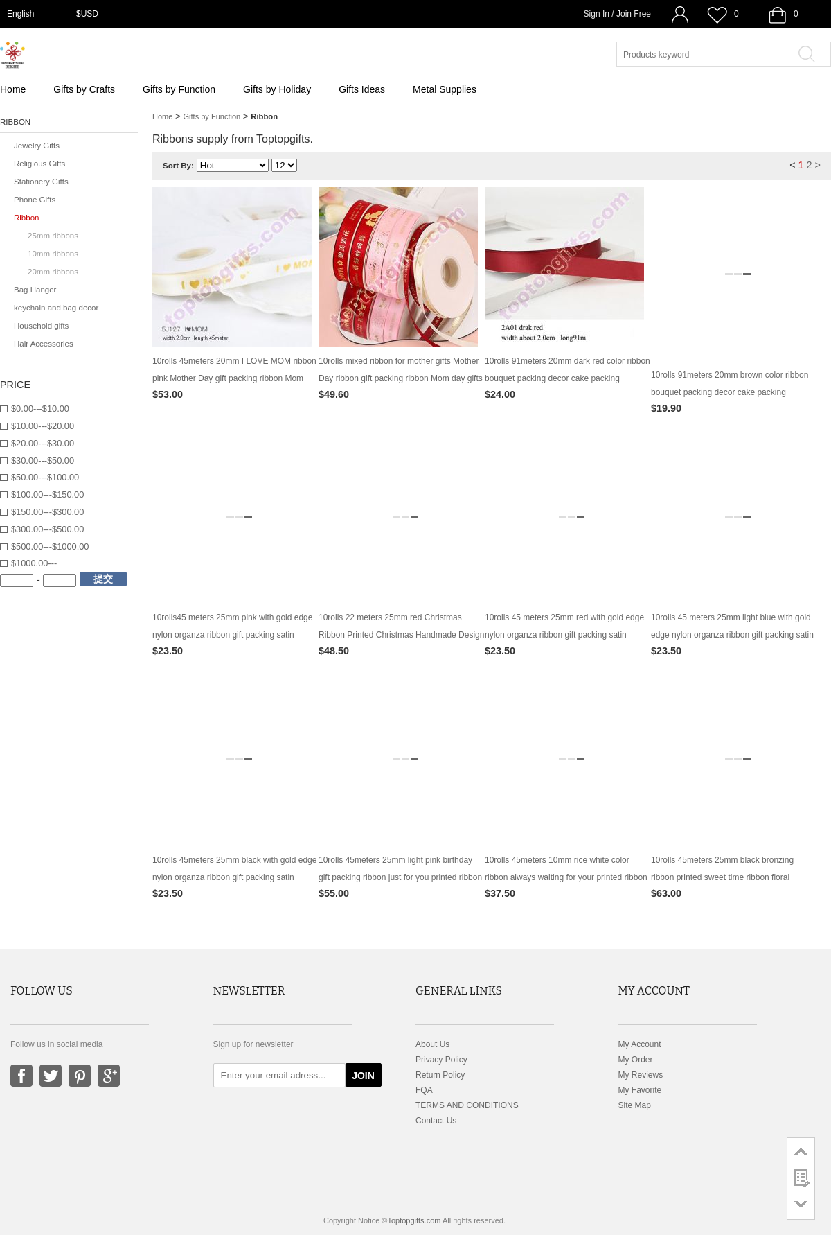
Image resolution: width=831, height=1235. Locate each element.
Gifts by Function (179, 89)
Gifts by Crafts (84, 89)
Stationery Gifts (41, 181)
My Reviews (640, 1075)
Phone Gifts (34, 199)
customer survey (801, 1177)
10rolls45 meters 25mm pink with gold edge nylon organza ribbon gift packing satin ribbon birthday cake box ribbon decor (232, 635)
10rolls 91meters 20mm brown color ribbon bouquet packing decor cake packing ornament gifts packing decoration (729, 392)
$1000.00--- (34, 563)
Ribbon (26, 217)
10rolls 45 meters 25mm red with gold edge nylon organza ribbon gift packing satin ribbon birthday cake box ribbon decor (564, 635)
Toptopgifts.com (413, 1220)
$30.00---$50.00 (42, 460)
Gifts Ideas (362, 89)
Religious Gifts (39, 163)
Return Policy (440, 1075)
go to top (801, 1150)
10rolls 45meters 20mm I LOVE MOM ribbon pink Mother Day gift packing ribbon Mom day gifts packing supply (234, 378)
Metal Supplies (444, 89)
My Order (635, 1060)
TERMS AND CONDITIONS (467, 1105)
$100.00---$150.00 (47, 494)
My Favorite (640, 1090)
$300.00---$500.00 (47, 529)
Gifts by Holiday (277, 89)
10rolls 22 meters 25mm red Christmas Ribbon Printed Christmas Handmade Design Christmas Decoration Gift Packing (401, 635)
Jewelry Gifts (37, 145)
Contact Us (436, 1120)
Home (13, 89)
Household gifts (41, 326)
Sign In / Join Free (617, 14)
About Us (432, 1044)
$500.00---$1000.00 (50, 546)
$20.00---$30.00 (42, 443)
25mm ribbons (53, 235)
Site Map (634, 1105)
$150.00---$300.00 (47, 512)
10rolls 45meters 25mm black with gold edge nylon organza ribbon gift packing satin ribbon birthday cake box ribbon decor (234, 877)
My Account (639, 1044)
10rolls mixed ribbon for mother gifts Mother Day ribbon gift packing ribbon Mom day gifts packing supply (401, 378)
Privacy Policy (441, 1060)
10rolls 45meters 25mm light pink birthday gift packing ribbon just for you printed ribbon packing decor (400, 877)
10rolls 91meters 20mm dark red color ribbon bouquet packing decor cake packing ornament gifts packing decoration (567, 378)
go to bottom (801, 1205)
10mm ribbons (53, 253)
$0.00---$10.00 (40, 408)
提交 (103, 578)
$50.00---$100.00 (45, 477)
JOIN (363, 1075)
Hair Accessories (43, 344)
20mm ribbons (53, 272)
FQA (424, 1090)
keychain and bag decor (56, 308)
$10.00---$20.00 (42, 426)
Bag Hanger (35, 290)
